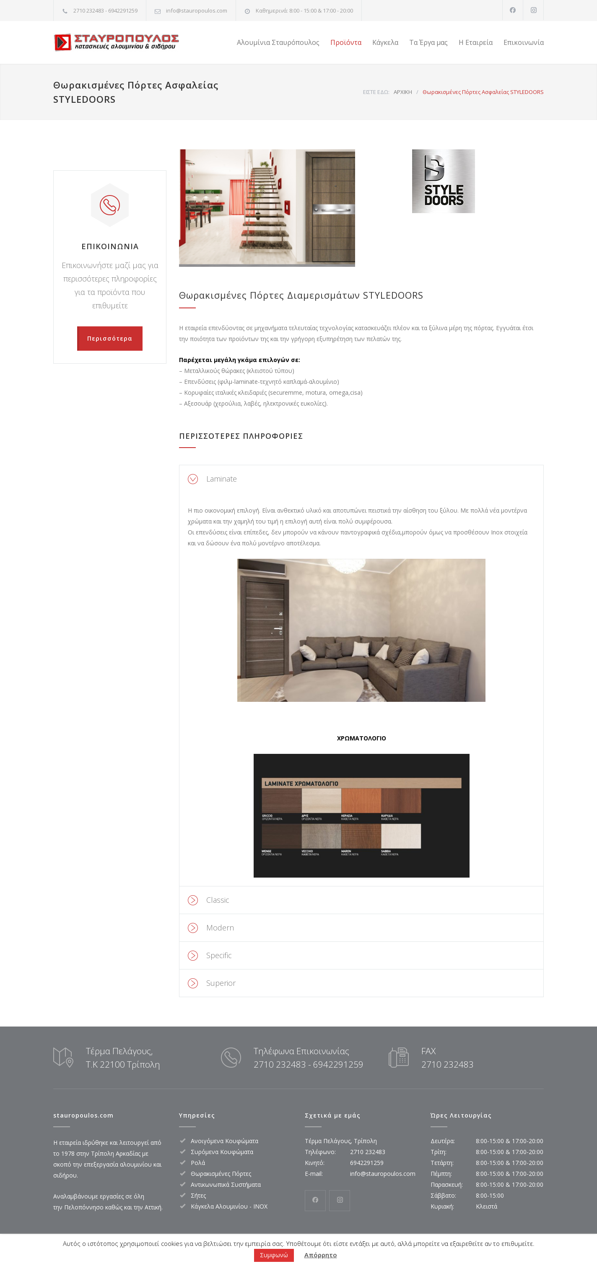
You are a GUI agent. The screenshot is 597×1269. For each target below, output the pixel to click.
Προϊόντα (345, 42)
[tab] (361, 478)
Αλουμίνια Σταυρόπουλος (278, 42)
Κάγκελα (385, 42)
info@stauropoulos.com (196, 10)
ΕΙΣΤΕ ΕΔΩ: (376, 92)
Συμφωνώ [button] (274, 1255)
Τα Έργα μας (428, 42)
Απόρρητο (320, 1255)
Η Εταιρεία (476, 42)
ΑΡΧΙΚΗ (403, 92)
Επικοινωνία (524, 42)
